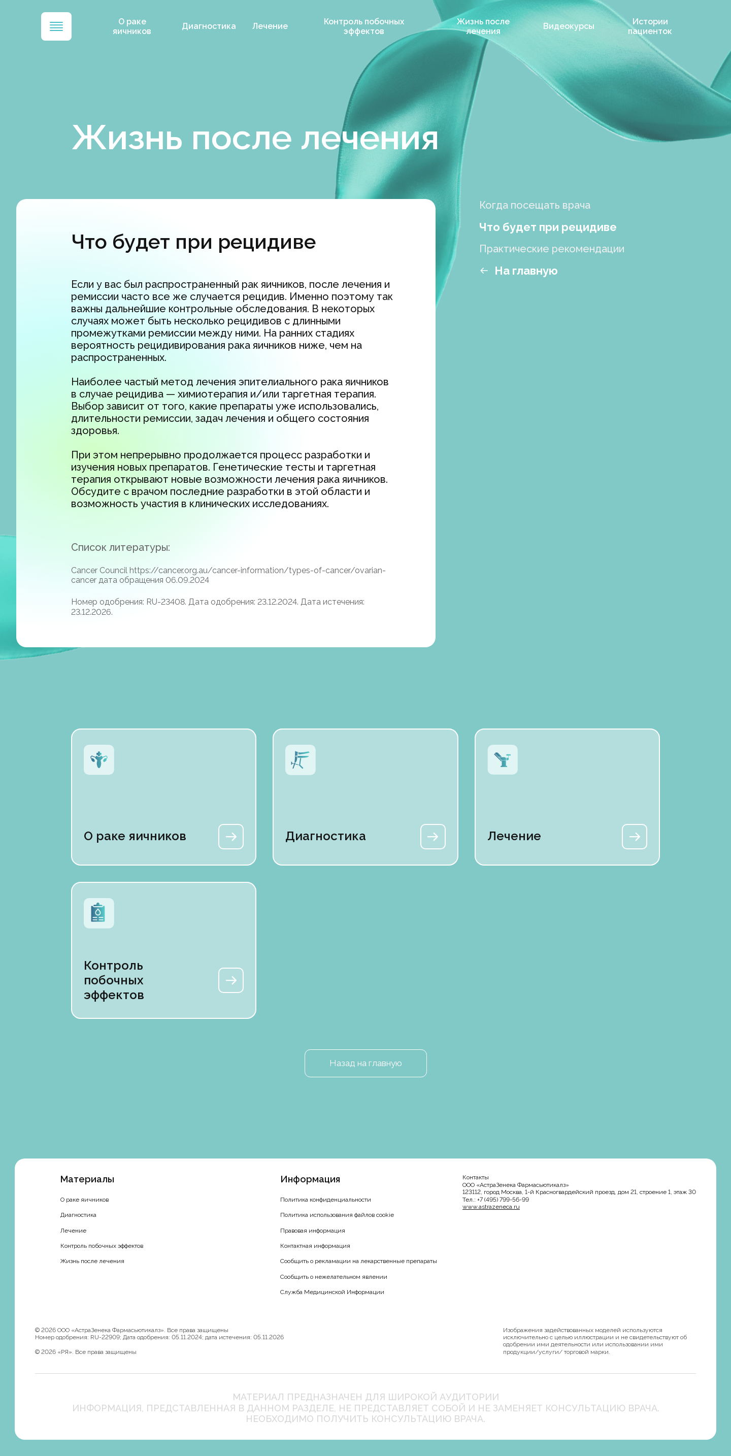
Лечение (275, 26)
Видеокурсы (567, 26)
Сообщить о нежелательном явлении (333, 1276)
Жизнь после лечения (483, 26)
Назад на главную (365, 1063)
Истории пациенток (648, 26)
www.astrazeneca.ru (491, 1206)
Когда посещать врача (534, 205)
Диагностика (214, 26)
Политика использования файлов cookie (337, 1214)
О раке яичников (139, 26)
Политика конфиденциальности (325, 1199)
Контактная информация (315, 1245)
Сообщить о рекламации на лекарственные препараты (358, 1261)
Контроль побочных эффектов (367, 26)
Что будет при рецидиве (548, 227)
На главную (526, 270)
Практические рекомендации (551, 249)
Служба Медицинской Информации (332, 1292)
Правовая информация (312, 1230)
